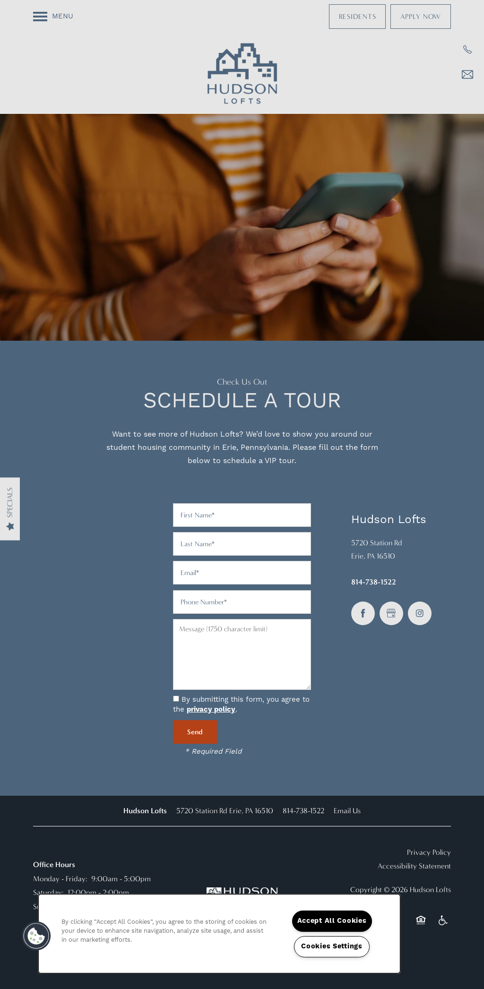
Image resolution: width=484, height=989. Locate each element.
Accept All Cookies (332, 921)
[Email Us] (467, 74)
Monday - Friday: (60, 878)
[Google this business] (391, 613)
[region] (219, 934)
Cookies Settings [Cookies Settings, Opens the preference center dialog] (332, 946)
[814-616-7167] (467, 49)
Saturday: (48, 892)
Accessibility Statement (414, 865)
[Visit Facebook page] (363, 613)
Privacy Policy (429, 852)
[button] (357, 16)
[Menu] (53, 16)
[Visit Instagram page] (420, 613)
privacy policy (211, 709)
